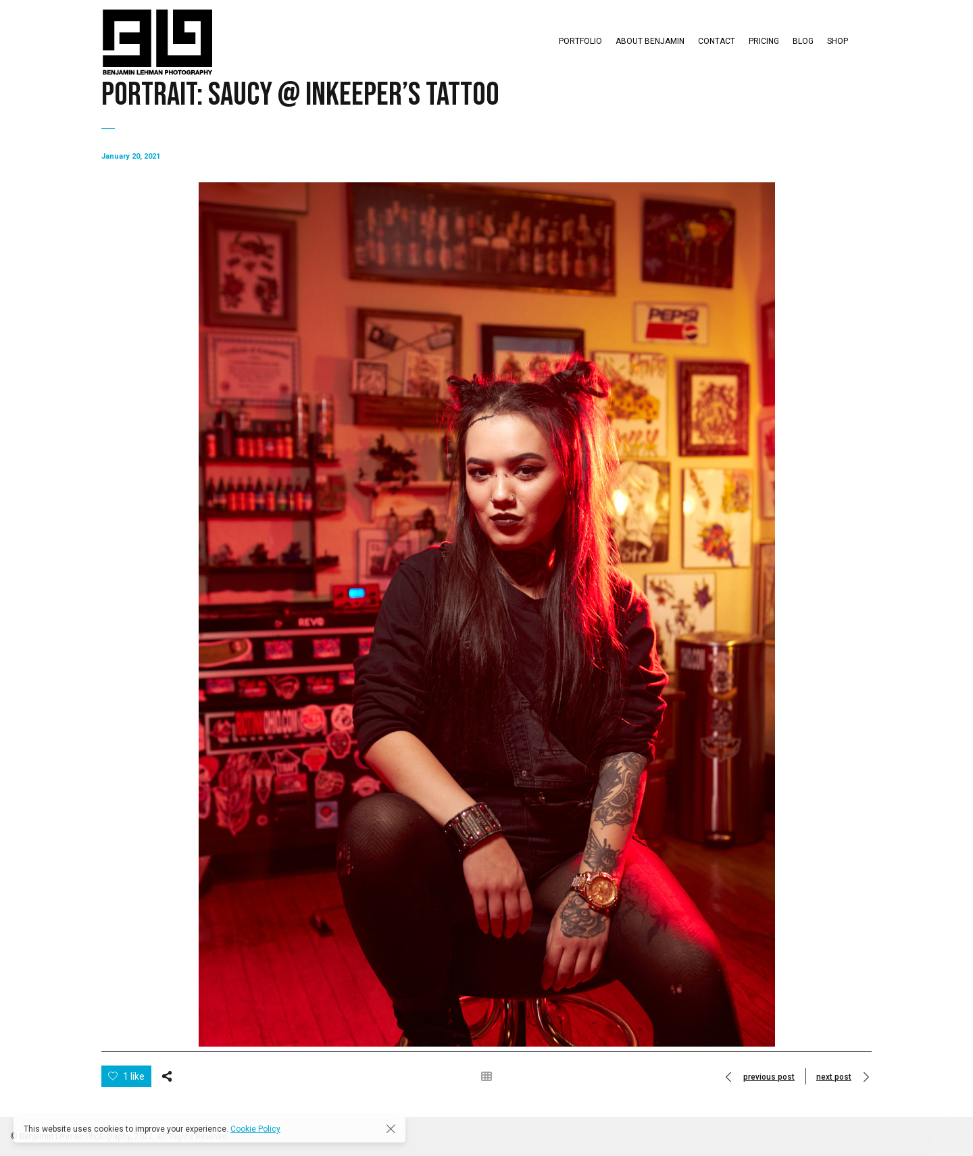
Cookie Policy (255, 1129)
